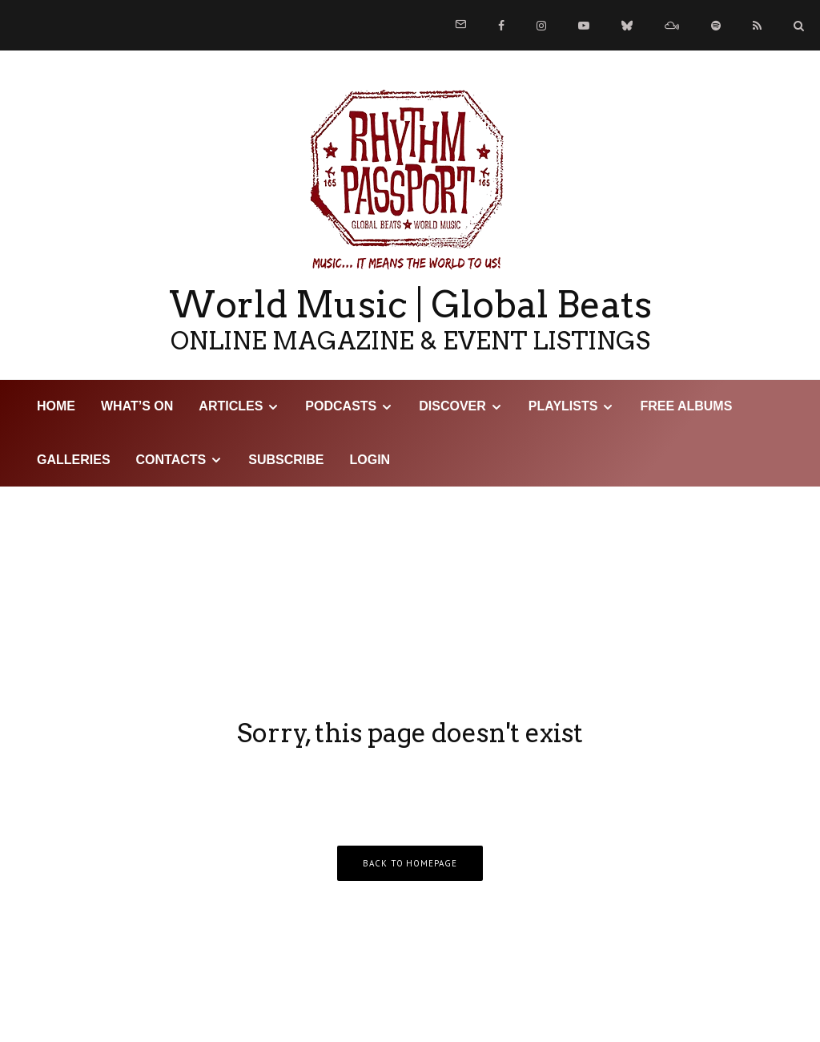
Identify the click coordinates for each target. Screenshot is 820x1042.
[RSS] (757, 25)
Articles (231, 406)
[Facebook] (501, 25)
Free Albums (686, 406)
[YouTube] (583, 25)
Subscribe (286, 459)
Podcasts (340, 406)
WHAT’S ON (137, 406)
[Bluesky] (627, 25)
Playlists (563, 406)
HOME (56, 406)
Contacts (171, 459)
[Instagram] (541, 25)
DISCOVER (452, 406)
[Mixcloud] (672, 25)
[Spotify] (716, 25)
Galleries (74, 459)
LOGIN (370, 459)
